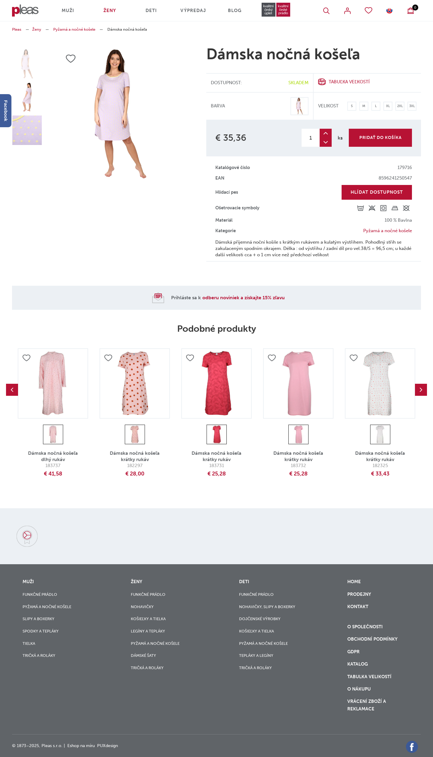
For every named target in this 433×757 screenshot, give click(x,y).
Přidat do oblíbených (26, 357)
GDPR (354, 651)
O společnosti (365, 626)
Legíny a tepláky (148, 631)
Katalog (358, 664)
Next (421, 390)
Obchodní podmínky (372, 639)
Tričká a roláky (39, 655)
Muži (68, 10)
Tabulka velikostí (370, 676)
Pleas (16, 29)
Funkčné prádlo (40, 594)
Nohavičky (142, 607)
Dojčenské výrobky (260, 619)
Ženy (109, 10)
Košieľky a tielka (148, 619)
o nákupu (359, 689)
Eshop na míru (81, 745)
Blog (234, 10)
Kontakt (357, 610)
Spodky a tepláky (41, 631)
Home (354, 581)
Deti (151, 10)
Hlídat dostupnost (377, 192)
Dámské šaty (143, 655)
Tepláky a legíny (256, 655)
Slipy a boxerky (38, 619)
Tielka (29, 643)
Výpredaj (193, 10)
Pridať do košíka (380, 137)
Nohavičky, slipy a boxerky (267, 607)
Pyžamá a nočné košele (74, 29)
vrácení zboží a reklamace (366, 705)
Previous (12, 390)
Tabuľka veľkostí (349, 82)
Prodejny (359, 594)
